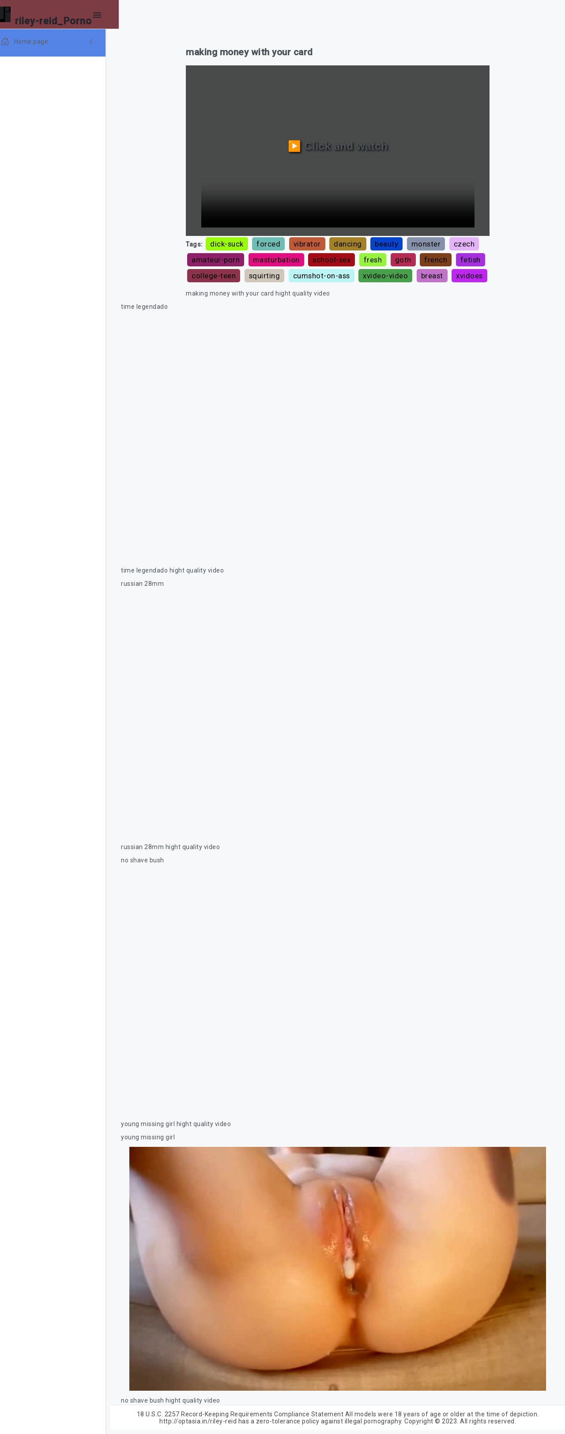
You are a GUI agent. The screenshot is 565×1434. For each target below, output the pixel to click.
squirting (301, 274)
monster (429, 242)
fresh (376, 258)
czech (467, 242)
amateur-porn (220, 258)
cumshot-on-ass (358, 274)
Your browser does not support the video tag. (339, 452)
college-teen (251, 274)
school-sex (335, 258)
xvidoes (209, 290)
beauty (390, 242)
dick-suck (231, 242)
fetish (206, 274)
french (439, 258)
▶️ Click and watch (340, 145)
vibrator (310, 242)
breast (469, 274)
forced (272, 242)
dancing (352, 242)
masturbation (279, 258)
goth (407, 258)
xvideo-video (422, 274)
